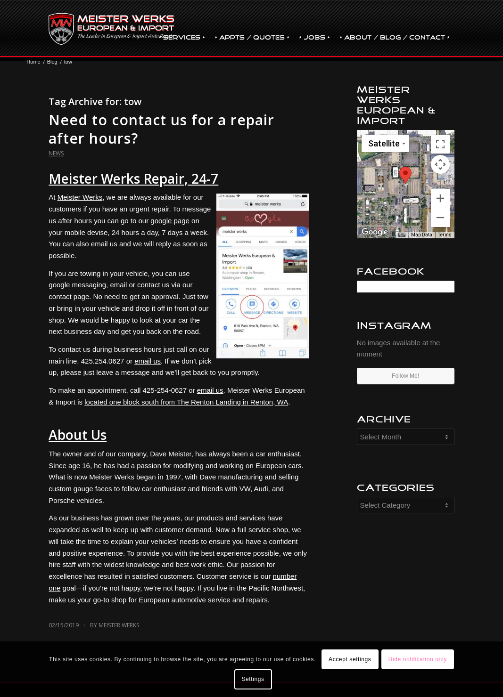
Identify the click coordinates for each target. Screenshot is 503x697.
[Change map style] (385, 143)
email (118, 285)
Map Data (421, 234)
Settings (252, 679)
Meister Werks (80, 197)
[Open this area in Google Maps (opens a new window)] (374, 232)
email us (147, 361)
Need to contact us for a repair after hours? (161, 129)
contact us (153, 285)
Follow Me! (405, 376)
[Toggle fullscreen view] (440, 144)
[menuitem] (182, 28)
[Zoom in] (440, 198)
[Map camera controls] (440, 164)
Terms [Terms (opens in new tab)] (445, 234)
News (56, 153)
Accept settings (350, 659)
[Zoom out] (440, 217)
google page (170, 221)
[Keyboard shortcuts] (401, 235)
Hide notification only (417, 659)
